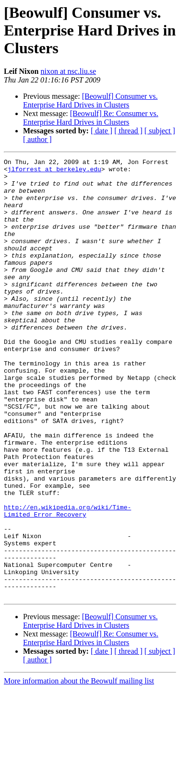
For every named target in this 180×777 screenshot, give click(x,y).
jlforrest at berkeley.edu (54, 171)
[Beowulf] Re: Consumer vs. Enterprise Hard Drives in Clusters (90, 117)
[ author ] (37, 139)
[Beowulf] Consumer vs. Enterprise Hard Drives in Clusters (90, 100)
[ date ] (101, 131)
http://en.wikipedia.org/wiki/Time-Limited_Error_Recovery (67, 581)
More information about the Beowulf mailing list (79, 769)
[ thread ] (128, 131)
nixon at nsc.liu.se (68, 71)
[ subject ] (159, 131)
